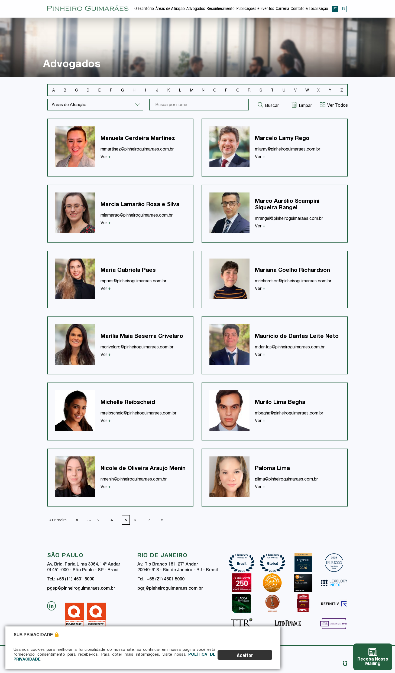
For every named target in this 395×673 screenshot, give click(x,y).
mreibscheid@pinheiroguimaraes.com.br (138, 413)
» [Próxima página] (161, 519)
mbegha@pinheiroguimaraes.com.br (289, 413)
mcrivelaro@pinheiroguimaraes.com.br (137, 347)
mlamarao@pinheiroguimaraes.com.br (137, 216)
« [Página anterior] (77, 519)
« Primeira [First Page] (58, 520)
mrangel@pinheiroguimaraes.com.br (289, 219)
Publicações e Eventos (255, 9)
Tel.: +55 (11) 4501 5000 (70, 579)
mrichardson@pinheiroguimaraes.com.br (293, 281)
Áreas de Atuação (170, 9)
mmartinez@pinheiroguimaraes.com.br (137, 150)
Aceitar (252, 656)
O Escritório (144, 9)
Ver (106, 157)
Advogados (195, 9)
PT (335, 8)
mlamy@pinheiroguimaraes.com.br (287, 150)
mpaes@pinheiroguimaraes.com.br (133, 281)
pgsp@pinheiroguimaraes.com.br (81, 589)
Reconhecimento (221, 9)
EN (343, 8)
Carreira (282, 9)
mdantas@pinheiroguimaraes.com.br (290, 347)
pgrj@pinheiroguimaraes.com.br (170, 589)
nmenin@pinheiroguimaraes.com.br (134, 480)
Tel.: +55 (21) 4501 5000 (160, 579)
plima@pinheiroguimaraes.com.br (286, 480)
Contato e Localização (309, 9)
